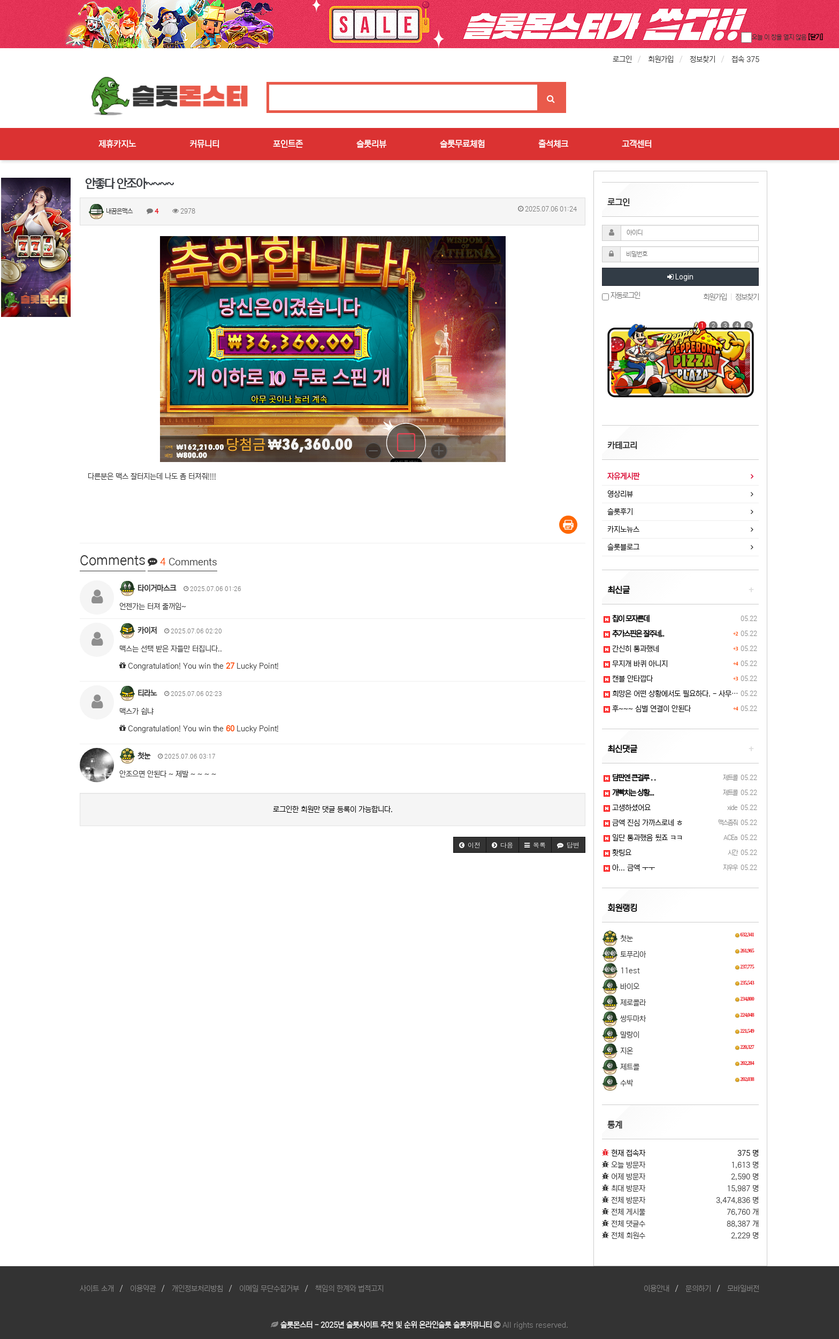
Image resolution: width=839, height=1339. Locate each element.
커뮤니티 (204, 144)
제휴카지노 (117, 144)
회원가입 (661, 59)
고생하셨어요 (627, 808)
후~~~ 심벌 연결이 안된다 (647, 709)
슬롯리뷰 (371, 144)
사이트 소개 (97, 1288)
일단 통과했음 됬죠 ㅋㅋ (643, 838)
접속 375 (745, 59)
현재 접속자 (628, 1153)
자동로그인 (621, 295)
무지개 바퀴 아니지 (636, 664)
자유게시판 (623, 476)
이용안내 (656, 1288)
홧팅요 (617, 853)
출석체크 (553, 144)
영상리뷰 (620, 494)
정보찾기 (702, 59)
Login (680, 277)
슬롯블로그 (623, 547)
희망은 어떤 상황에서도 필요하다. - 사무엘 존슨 (678, 694)
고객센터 (637, 144)
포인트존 (288, 144)
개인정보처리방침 (197, 1288)
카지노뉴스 (623, 529)
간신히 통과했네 (631, 649)
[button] (469, 845)
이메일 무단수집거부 (269, 1288)
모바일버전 (743, 1288)
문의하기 (698, 1288)
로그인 (622, 59)
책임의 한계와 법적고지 (349, 1288)
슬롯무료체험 (462, 144)
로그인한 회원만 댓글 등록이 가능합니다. (333, 809)
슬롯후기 (620, 512)
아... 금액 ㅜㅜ (629, 868)
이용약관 (143, 1288)
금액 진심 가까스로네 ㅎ (643, 823)
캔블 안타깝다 (628, 679)
